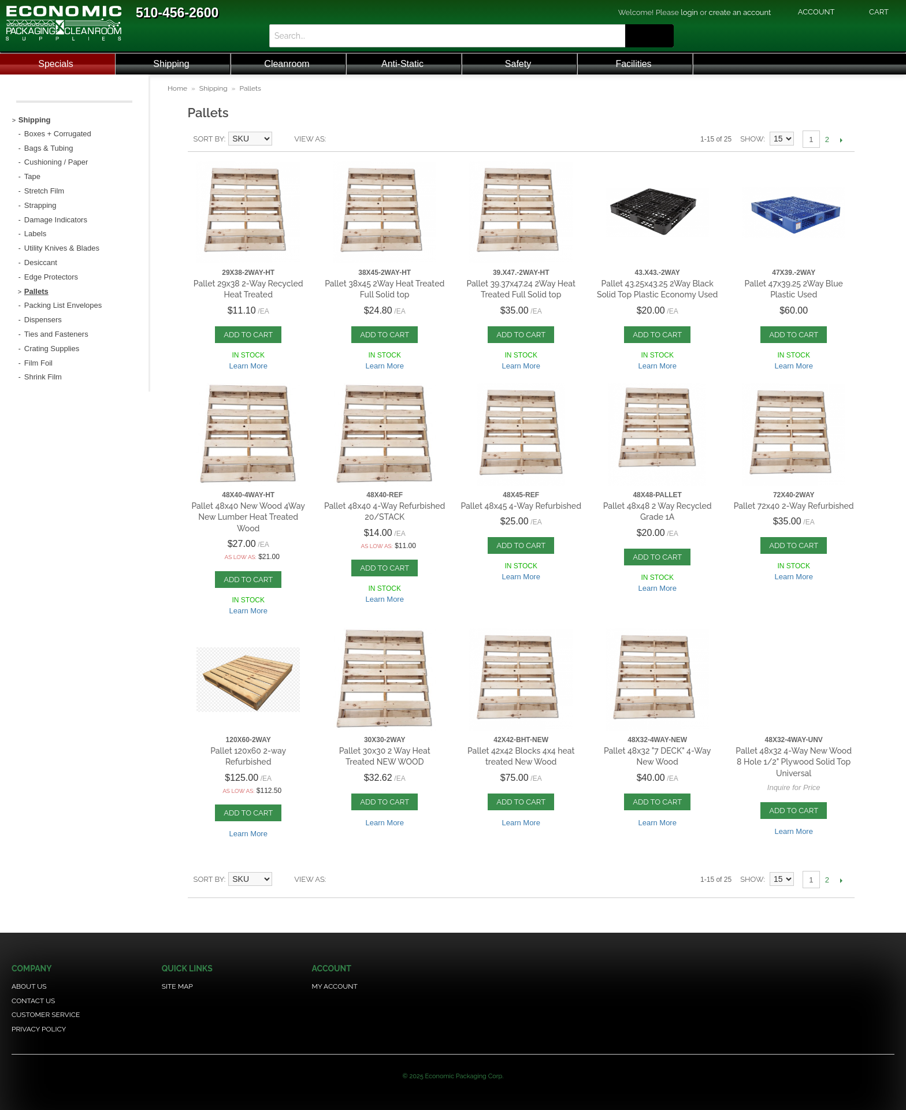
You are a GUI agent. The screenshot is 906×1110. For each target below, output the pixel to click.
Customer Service (46, 1015)
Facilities (633, 64)
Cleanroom (286, 64)
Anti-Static (402, 64)
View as (309, 139)
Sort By (209, 139)
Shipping (171, 64)
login (689, 12)
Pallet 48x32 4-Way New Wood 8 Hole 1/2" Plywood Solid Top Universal (794, 762)
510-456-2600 (177, 12)
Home (177, 88)
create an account (740, 12)
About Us (29, 986)
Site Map (177, 986)
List (337, 139)
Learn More (248, 366)
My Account (335, 986)
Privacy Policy (39, 1029)
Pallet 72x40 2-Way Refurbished (794, 506)
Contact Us (33, 1001)
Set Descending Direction (282, 139)
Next (841, 139)
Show (751, 139)
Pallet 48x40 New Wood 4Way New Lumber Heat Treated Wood (248, 517)
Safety (518, 64)
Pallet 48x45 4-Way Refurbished (521, 506)
